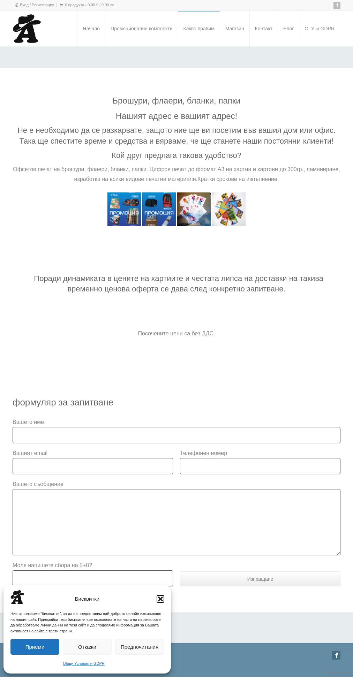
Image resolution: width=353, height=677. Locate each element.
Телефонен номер (203, 453)
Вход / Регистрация (37, 5)
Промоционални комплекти (142, 28)
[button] (160, 598)
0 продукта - (90, 5)
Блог (288, 28)
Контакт (263, 28)
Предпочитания (139, 647)
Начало (91, 28)
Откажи (87, 647)
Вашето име (28, 422)
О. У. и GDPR (320, 28)
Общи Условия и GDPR (84, 663)
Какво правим (199, 28)
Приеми (35, 647)
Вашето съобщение (38, 484)
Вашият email (30, 453)
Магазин (234, 28)
